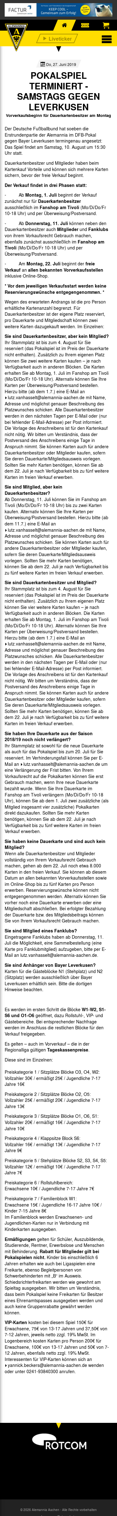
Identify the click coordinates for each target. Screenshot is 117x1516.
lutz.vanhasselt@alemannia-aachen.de (46, 397)
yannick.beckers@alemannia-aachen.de (47, 1365)
